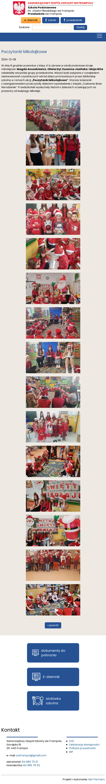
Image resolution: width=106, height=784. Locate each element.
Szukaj (80, 27)
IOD (71, 741)
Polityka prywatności (82, 748)
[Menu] (99, 36)
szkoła (50, 20)
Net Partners (96, 779)
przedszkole (73, 20)
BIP (71, 752)
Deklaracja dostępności (84, 744)
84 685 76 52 (31, 765)
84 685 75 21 (30, 762)
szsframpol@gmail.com (31, 755)
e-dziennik (31, 20)
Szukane (24, 27)
